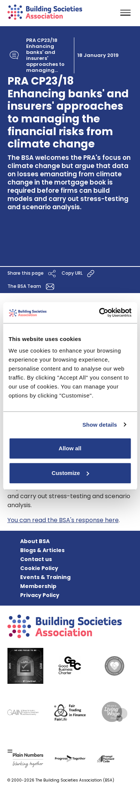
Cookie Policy (39, 568)
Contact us (36, 559)
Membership (38, 586)
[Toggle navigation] (125, 13)
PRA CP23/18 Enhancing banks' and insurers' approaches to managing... (45, 55)
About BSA (35, 541)
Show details (100, 424)
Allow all (70, 448)
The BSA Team (32, 286)
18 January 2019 (98, 55)
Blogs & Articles (42, 550)
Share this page (32, 273)
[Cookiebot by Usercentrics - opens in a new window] (99, 312)
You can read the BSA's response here (63, 520)
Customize (70, 473)
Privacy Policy (39, 595)
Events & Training (45, 577)
